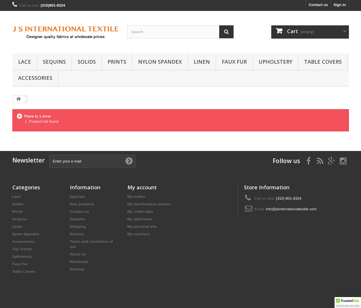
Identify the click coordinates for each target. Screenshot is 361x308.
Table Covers (323, 61)
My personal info (142, 226)
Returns (77, 234)
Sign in (339, 5)
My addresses (139, 219)
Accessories (35, 77)
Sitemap (77, 269)
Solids (87, 61)
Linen (202, 61)
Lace (24, 61)
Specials (77, 196)
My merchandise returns (149, 204)
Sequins (54, 61)
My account (142, 187)
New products (82, 204)
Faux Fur (234, 61)
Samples (77, 219)
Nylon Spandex (160, 61)
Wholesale (79, 262)
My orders (136, 196)
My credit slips (140, 211)
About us (78, 254)
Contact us (318, 5)
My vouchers (138, 234)
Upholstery (275, 61)
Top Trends (22, 249)
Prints (117, 61)
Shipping (78, 226)
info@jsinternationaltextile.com (291, 209)
